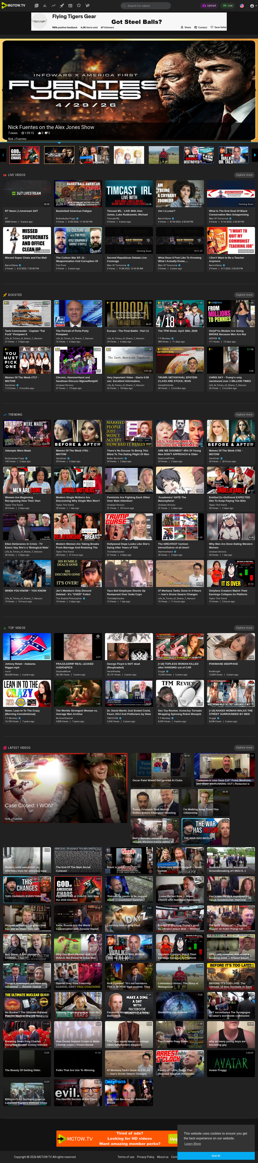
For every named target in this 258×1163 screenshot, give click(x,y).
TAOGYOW (114, 718)
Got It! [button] (216, 1155)
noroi (8, 671)
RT (6, 218)
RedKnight (214, 671)
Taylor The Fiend (14, 505)
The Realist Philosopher (70, 598)
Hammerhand (167, 551)
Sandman (12, 385)
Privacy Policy (145, 1157)
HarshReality (113, 671)
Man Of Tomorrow (220, 218)
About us (163, 1157)
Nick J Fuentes (13, 818)
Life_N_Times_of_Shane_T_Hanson (23, 338)
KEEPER (215, 338)
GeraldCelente (165, 385)
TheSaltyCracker (115, 551)
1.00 (46, 303)
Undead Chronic (65, 385)
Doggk (163, 671)
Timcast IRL (113, 218)
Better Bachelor (117, 458)
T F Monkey (166, 338)
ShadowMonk (63, 671)
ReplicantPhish (166, 458)
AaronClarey (166, 218)
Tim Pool (61, 265)
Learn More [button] (192, 1143)
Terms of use (126, 1157)
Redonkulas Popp (67, 218)
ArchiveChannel (64, 718)
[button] (242, 5)
